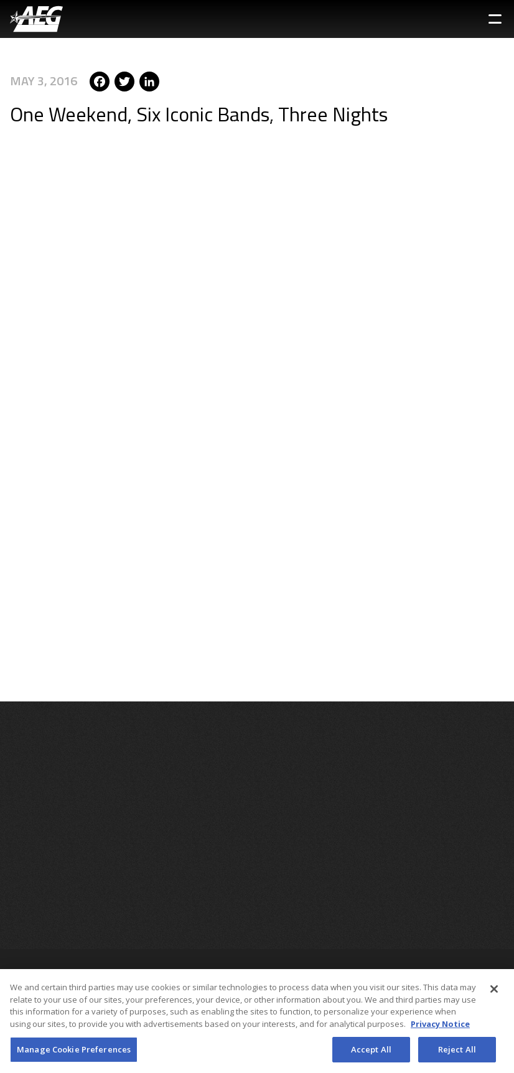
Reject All (457, 1053)
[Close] (494, 994)
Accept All (371, 1053)
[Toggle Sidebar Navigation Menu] (495, 19)
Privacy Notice (440, 1028)
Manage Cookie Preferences (74, 1053)
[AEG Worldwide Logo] (36, 19)
